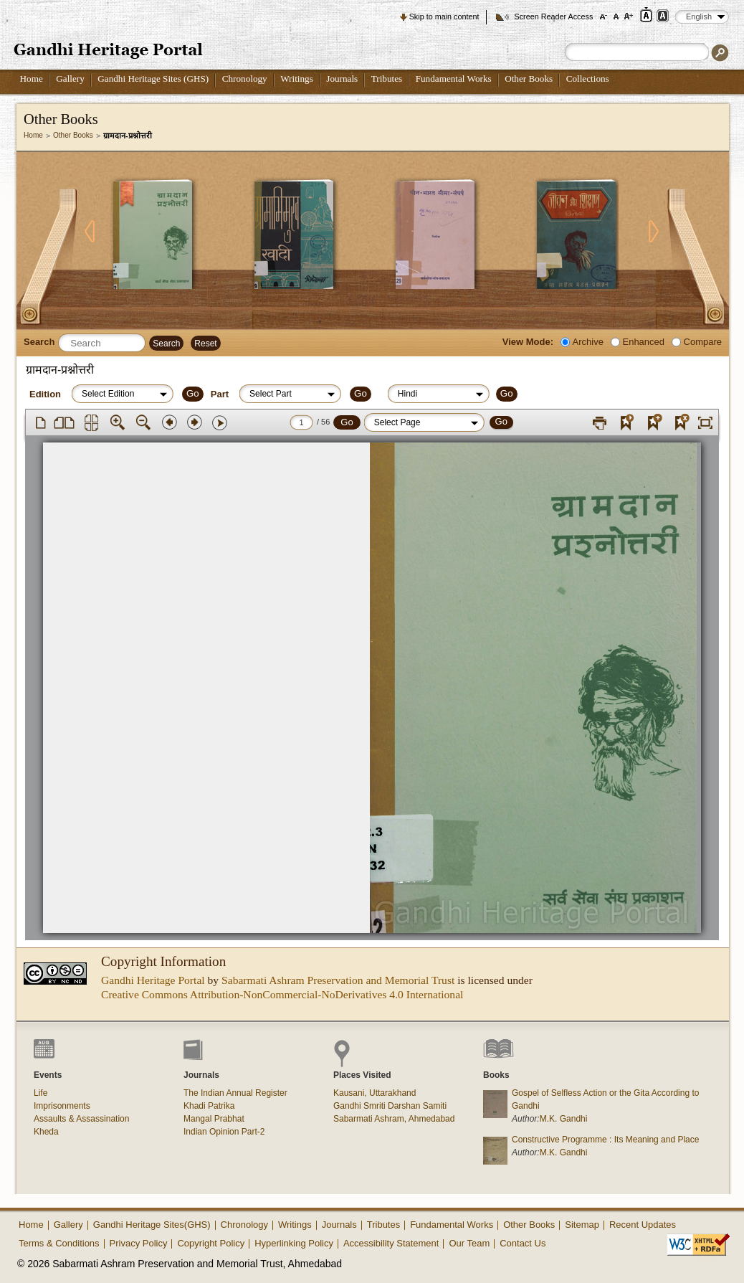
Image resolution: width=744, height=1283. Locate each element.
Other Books (529, 78)
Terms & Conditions (59, 1243)
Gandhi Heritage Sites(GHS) (152, 1224)
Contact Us (522, 1243)
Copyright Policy (210, 1243)
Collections (587, 78)
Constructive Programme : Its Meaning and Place (605, 1140)
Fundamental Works (454, 78)
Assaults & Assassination (81, 1119)
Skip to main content (444, 16)
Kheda (46, 1132)
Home (31, 78)
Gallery (70, 78)
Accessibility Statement (391, 1243)
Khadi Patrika (208, 1106)
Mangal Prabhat (213, 1119)
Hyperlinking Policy (293, 1243)
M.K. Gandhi (564, 1119)
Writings (296, 78)
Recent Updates (642, 1224)
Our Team (469, 1243)
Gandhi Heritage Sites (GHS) (153, 78)
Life (40, 1093)
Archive (588, 341)
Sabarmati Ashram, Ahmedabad (393, 1119)
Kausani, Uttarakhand (374, 1093)
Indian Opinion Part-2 (223, 1132)
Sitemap (582, 1224)
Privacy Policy (139, 1243)
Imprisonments (62, 1106)
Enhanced (643, 341)
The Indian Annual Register (235, 1093)
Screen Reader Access (553, 16)
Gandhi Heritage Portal (153, 980)
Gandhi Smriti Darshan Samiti (390, 1106)
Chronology (244, 78)
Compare (703, 341)
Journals (342, 78)
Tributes (386, 78)
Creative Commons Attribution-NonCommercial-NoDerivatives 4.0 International (282, 994)
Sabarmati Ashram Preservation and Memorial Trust (337, 980)
